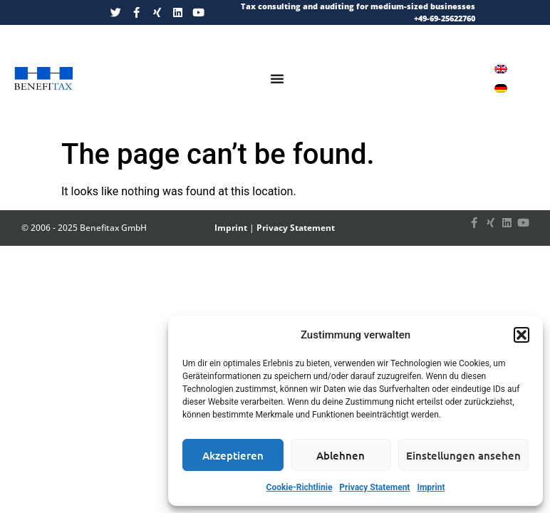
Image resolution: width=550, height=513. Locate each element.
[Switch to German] (500, 88)
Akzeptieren (233, 455)
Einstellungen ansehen (463, 455)
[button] (521, 335)
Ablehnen (340, 455)
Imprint (431, 487)
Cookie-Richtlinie (299, 487)
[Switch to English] (500, 68)
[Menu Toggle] (277, 78)
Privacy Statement (374, 487)
